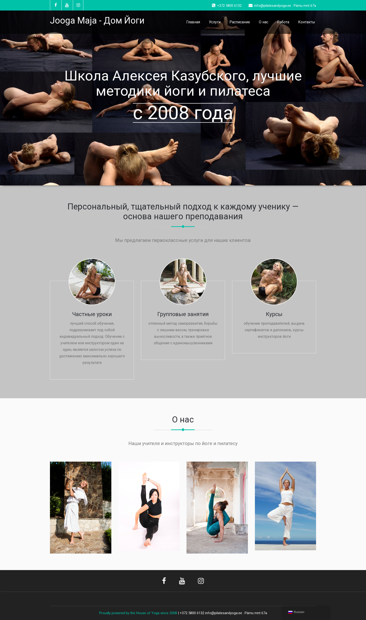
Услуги (215, 22)
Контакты (306, 22)
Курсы (274, 314)
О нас (263, 22)
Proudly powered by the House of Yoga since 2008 (138, 613)
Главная (193, 22)
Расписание (239, 22)
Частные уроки (92, 314)
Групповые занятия (183, 314)
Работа (283, 22)
